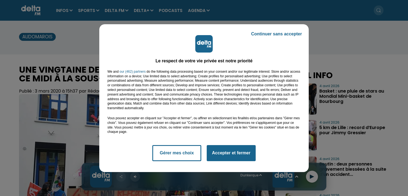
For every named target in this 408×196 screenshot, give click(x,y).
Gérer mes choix (177, 153)
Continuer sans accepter (276, 34)
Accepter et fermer (231, 153)
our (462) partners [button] (132, 72)
